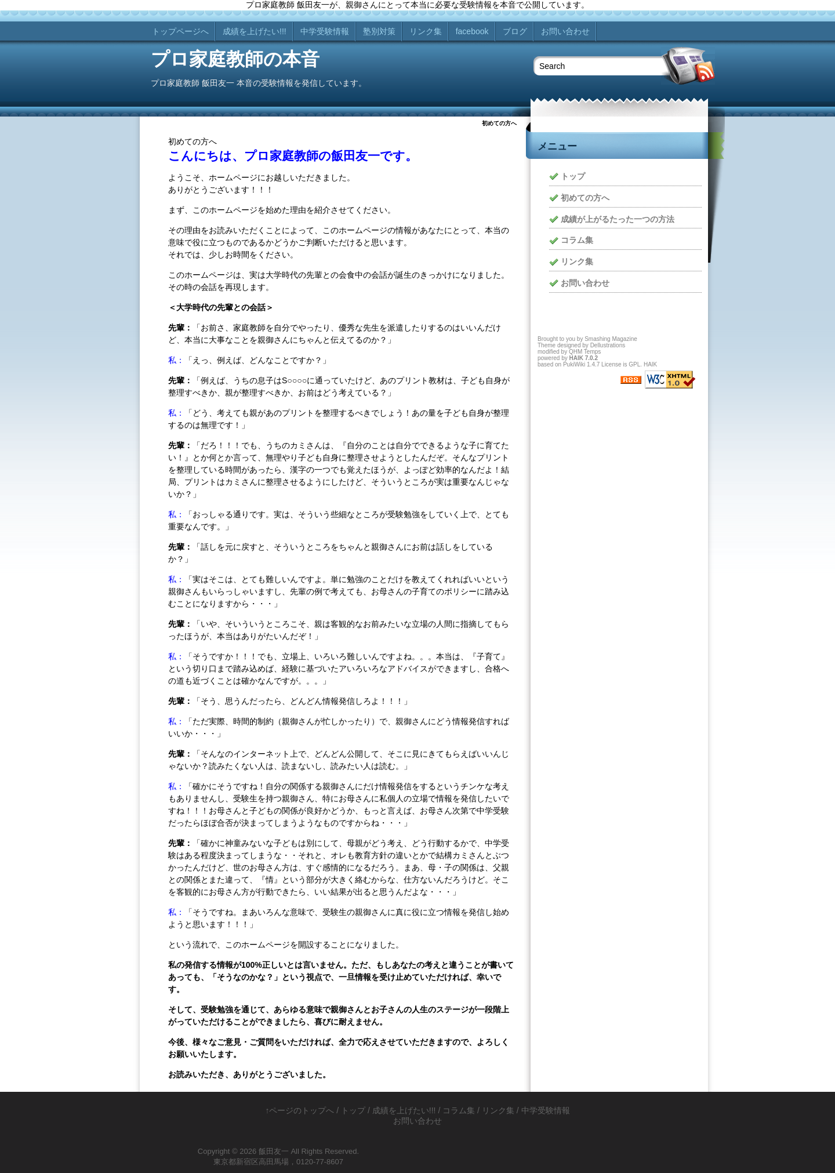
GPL (634, 364)
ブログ (515, 31)
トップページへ (180, 31)
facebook (472, 31)
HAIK (576, 358)
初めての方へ (585, 197)
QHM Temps (585, 351)
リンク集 (425, 31)
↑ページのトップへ (299, 1110)
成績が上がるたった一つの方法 (617, 219)
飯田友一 (274, 1151)
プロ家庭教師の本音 (235, 59)
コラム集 (577, 240)
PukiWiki (574, 364)
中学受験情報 (324, 31)
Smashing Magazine (610, 339)
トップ (573, 176)
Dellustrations (608, 345)
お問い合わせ (565, 31)
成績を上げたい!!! (254, 31)
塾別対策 (379, 31)
